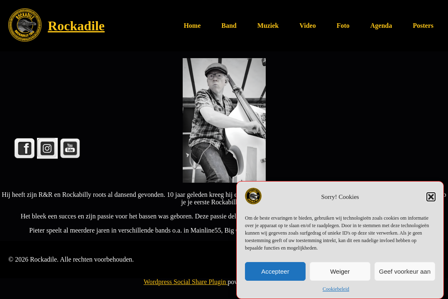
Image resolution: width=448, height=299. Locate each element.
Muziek (268, 25)
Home (192, 25)
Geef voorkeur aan (405, 272)
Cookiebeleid (336, 291)
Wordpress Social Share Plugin (186, 281)
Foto (343, 25)
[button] (431, 198)
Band (228, 25)
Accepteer (275, 272)
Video (307, 25)
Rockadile (76, 25)
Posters (423, 25)
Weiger (340, 272)
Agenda (381, 25)
